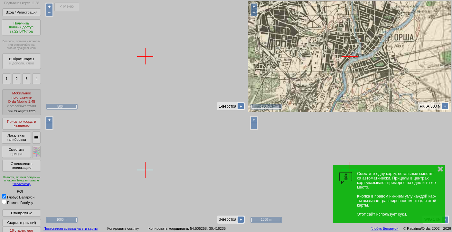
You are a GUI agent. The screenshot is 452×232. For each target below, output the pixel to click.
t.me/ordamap (22, 184)
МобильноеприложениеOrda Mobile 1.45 (21, 102)
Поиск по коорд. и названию (21, 124)
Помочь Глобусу (17, 203)
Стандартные (21, 213)
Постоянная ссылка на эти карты (70, 228)
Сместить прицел (16, 152)
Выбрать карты (21, 61)
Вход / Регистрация (21, 12)
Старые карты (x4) (21, 223)
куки (402, 214)
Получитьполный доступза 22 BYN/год (21, 27)
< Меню (67, 6)
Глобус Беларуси (18, 197)
